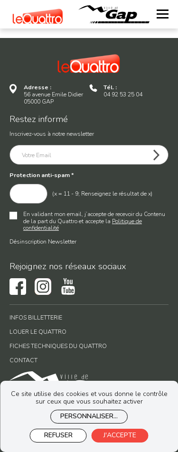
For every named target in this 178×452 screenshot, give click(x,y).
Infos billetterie (35, 317)
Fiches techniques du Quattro (58, 346)
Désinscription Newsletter (42, 241)
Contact (23, 360)
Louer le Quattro (37, 332)
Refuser (58, 435)
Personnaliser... (89, 416)
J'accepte (119, 435)
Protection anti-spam (41, 175)
